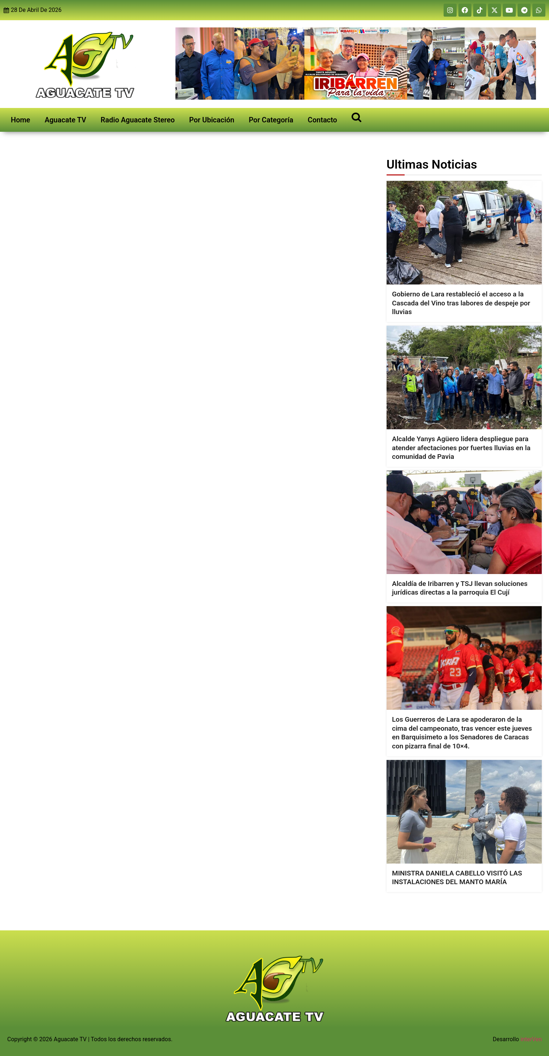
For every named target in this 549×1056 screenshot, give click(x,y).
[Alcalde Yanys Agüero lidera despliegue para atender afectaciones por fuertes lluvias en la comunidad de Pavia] (464, 377)
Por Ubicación (211, 120)
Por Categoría (271, 120)
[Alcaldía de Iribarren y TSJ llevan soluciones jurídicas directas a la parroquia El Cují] (464, 522)
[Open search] (356, 117)
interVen (531, 1039)
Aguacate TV (65, 120)
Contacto (322, 120)
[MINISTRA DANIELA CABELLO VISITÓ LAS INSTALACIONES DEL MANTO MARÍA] (464, 812)
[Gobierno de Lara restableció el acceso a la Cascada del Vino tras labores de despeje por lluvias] (464, 232)
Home (20, 120)
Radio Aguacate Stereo (138, 120)
